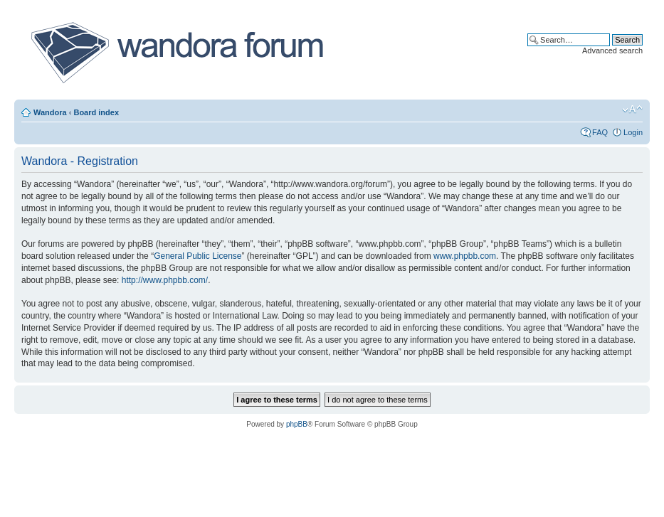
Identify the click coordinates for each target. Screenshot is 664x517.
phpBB (296, 424)
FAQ (600, 132)
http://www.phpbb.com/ (165, 280)
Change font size (632, 109)
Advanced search (612, 50)
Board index (96, 112)
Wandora (50, 112)
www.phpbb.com (464, 256)
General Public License (197, 256)
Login (633, 132)
